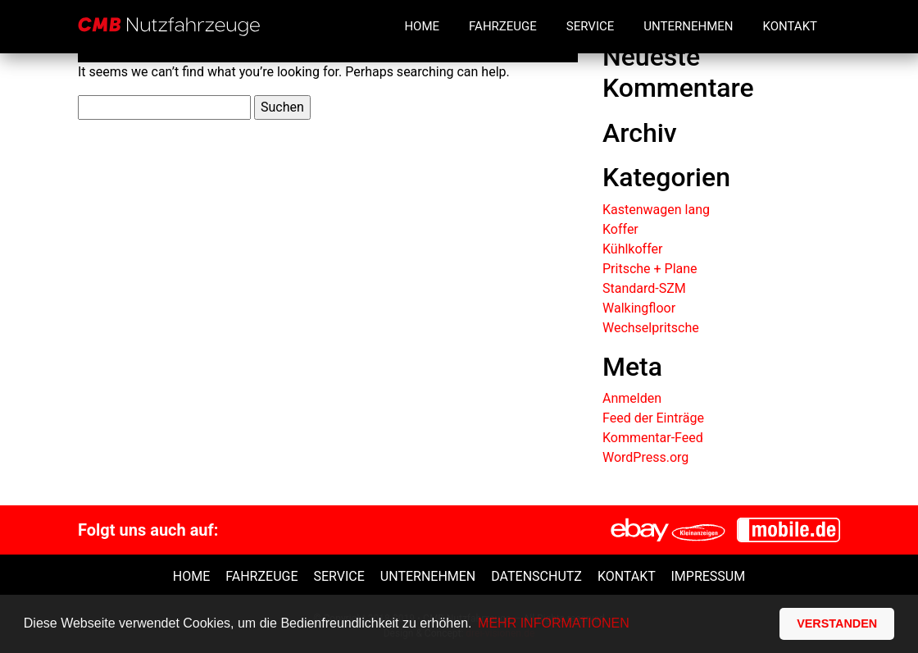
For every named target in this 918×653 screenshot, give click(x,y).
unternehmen (427, 576)
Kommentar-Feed (652, 437)
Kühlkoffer (632, 249)
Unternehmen (688, 26)
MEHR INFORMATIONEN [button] (553, 623)
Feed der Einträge (653, 418)
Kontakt (789, 26)
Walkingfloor (638, 308)
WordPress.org (645, 457)
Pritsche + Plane (650, 268)
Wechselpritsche (650, 328)
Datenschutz (536, 576)
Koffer (620, 229)
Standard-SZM (644, 288)
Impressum (707, 576)
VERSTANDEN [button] (837, 623)
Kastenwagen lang (656, 209)
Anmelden (631, 398)
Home (421, 26)
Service (590, 26)
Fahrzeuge (503, 26)
